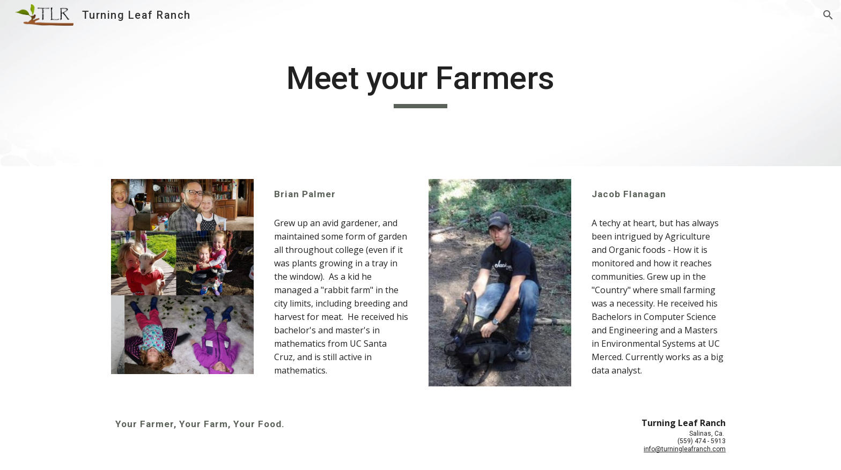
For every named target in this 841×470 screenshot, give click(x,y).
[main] (420, 83)
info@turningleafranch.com (685, 449)
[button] (828, 15)
